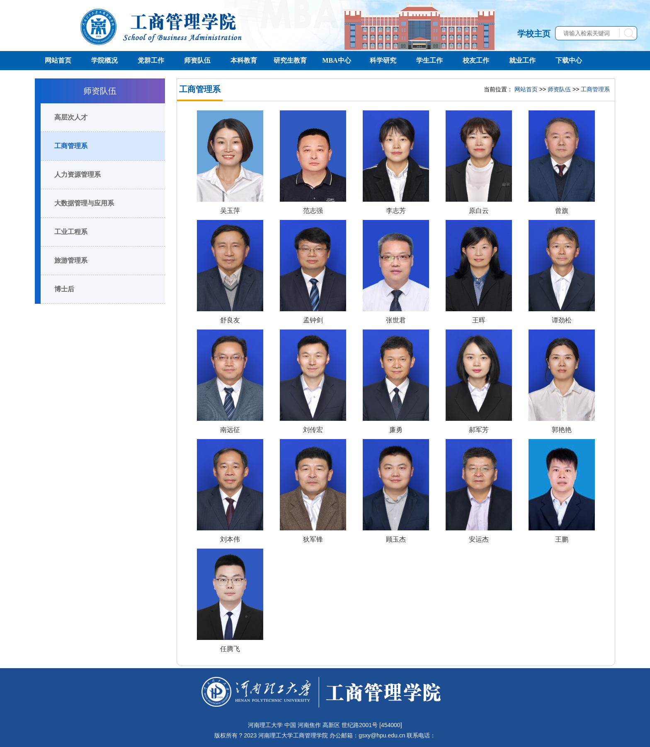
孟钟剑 (313, 320)
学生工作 (429, 60)
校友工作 (476, 60)
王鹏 (561, 539)
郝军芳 (479, 429)
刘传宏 (313, 429)
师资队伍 (197, 60)
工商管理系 (70, 145)
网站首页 (58, 60)
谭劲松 (562, 320)
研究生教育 (290, 60)
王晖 (478, 320)
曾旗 (561, 210)
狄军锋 (313, 539)
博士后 (64, 289)
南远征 (230, 429)
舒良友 (230, 320)
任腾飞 (230, 648)
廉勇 (396, 429)
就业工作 (522, 60)
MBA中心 (336, 60)
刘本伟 (230, 539)
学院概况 (104, 60)
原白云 (479, 210)
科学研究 (383, 60)
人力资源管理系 (77, 174)
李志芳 (396, 210)
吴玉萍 (230, 210)
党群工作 (151, 60)
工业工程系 (70, 231)
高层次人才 (70, 117)
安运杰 (479, 539)
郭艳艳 (562, 429)
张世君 (396, 320)
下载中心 (568, 60)
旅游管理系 (70, 260)
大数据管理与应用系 (84, 203)
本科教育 (243, 60)
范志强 (313, 210)
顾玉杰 (396, 539)
